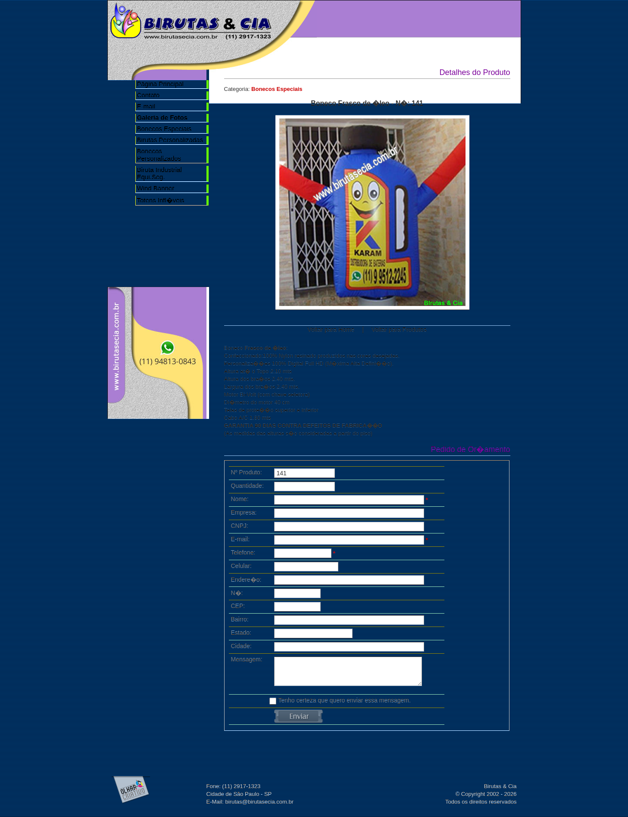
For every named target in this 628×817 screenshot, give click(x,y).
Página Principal (160, 83)
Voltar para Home (330, 329)
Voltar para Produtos (399, 329)
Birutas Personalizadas (170, 139)
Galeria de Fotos (442, 18)
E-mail (146, 106)
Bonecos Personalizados (159, 154)
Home (343, 18)
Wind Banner (156, 188)
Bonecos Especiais (164, 128)
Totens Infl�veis (160, 200)
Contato (148, 95)
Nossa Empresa (393, 18)
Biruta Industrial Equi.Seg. (159, 173)
